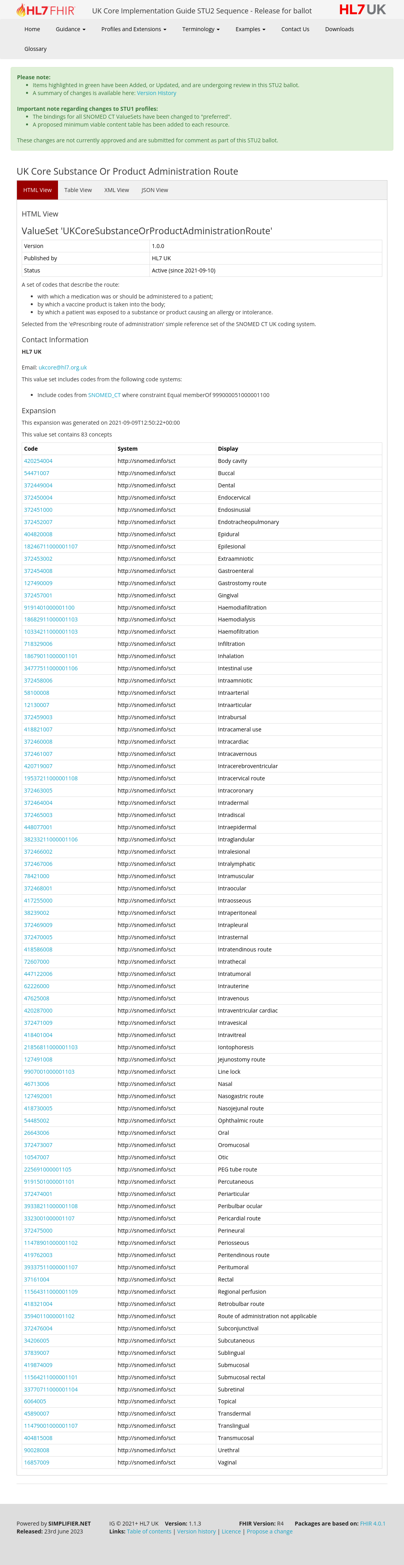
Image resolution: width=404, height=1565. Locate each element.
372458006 (38, 680)
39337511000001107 (51, 1267)
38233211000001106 (51, 839)
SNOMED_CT (104, 395)
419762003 (38, 1255)
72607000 (36, 961)
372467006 (38, 863)
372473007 (38, 1145)
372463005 (38, 790)
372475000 (38, 1230)
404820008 (38, 534)
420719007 (38, 766)
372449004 (38, 485)
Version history (196, 1531)
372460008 (38, 741)
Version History (156, 93)
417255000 (38, 900)
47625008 (36, 998)
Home (32, 29)
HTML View (37, 190)
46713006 (36, 1083)
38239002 (36, 912)
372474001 (38, 1194)
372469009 (38, 925)
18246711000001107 (51, 546)
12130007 (36, 705)
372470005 (38, 937)
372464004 (38, 802)
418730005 (38, 1108)
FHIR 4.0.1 (373, 1523)
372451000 (38, 509)
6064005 (35, 1401)
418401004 (38, 1035)
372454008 (38, 571)
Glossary (35, 48)
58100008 (36, 692)
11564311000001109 (51, 1291)
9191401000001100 (49, 607)
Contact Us (295, 29)
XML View (117, 190)
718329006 (38, 643)
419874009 (38, 1365)
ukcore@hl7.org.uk (63, 367)
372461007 (38, 753)
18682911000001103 (51, 619)
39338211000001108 (51, 1206)
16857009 (36, 1462)
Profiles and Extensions (133, 29)
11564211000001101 (51, 1377)
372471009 (38, 1022)
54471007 (36, 473)
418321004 (38, 1304)
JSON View (155, 190)
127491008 (38, 1059)
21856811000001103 (51, 1047)
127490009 (38, 583)
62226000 (36, 986)
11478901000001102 (51, 1242)
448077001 (38, 827)
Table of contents (149, 1531)
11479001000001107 (51, 1425)
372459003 (38, 717)
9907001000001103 (49, 1071)
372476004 (38, 1328)
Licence (231, 1531)
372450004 (38, 497)
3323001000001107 (49, 1218)
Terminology (201, 29)
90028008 (36, 1450)
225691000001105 (47, 1169)
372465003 (38, 815)
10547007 (36, 1157)
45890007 (36, 1413)
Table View (78, 190)
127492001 (38, 1096)
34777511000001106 (51, 668)
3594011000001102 (49, 1316)
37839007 (36, 1352)
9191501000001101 (49, 1181)
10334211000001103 (51, 631)
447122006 (38, 973)
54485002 (36, 1120)
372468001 (38, 888)
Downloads (339, 29)
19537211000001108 (51, 778)
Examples (251, 29)
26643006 (36, 1132)
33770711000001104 (51, 1389)
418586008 (38, 949)
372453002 (38, 558)
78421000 (36, 876)
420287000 (38, 1010)
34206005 (36, 1340)
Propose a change (270, 1531)
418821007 (38, 729)
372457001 (38, 595)
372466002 (38, 851)
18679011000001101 (51, 656)
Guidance (71, 29)
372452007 (38, 522)
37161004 (36, 1279)
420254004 (38, 460)
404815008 (38, 1438)
